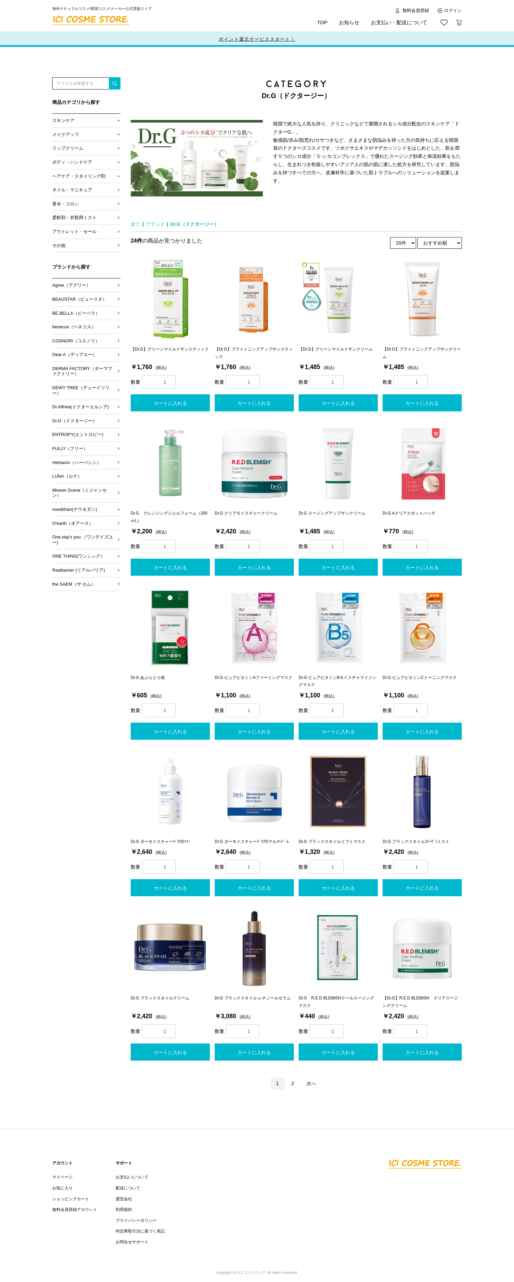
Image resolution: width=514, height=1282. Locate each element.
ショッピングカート (70, 1199)
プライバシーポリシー (136, 1220)
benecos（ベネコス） (74, 326)
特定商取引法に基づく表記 (140, 1231)
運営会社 (124, 1199)
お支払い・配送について (399, 22)
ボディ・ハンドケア (72, 162)
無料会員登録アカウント (74, 1209)
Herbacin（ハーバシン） (76, 462)
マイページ (62, 1177)
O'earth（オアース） (72, 523)
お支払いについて (132, 1177)
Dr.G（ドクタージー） (74, 420)
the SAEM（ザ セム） (74, 584)
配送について (128, 1188)
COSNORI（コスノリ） (76, 340)
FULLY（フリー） (70, 448)
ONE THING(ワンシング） (78, 556)
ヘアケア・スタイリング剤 (78, 176)
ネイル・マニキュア (72, 189)
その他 (59, 245)
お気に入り (62, 1188)
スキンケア (63, 120)
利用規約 (124, 1209)
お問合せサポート (132, 1242)
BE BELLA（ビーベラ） (76, 313)
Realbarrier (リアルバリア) (78, 570)
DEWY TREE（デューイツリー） (81, 390)
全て (135, 224)
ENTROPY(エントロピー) (77, 434)
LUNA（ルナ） (67, 476)
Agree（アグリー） (71, 285)
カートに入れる (170, 403)
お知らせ (349, 22)
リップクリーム (67, 148)
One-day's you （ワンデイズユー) (82, 539)
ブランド (155, 224)
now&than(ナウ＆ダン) (74, 509)
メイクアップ (65, 134)
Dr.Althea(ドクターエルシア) (80, 406)
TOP (322, 22)
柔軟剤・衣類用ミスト (74, 217)
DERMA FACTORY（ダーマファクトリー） (82, 371)
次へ (311, 1083)
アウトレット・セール (74, 231)
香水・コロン (65, 203)
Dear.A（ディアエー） (74, 354)
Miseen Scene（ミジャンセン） (79, 493)
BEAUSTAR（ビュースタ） (79, 299)
